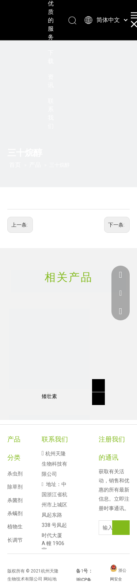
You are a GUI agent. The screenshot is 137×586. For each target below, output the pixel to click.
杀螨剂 (15, 513)
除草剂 (15, 487)
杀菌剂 (15, 500)
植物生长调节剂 (15, 540)
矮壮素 (49, 396)
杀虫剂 (15, 474)
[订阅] (121, 527)
